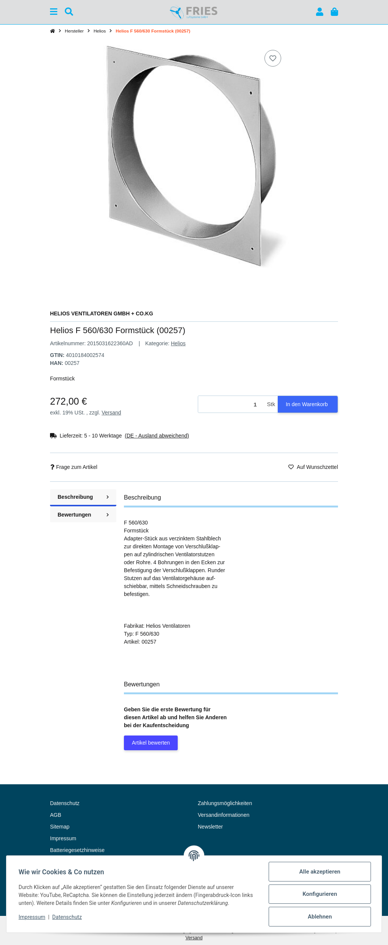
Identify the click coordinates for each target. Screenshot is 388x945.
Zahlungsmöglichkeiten (225, 803)
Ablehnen (320, 916)
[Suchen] (69, 12)
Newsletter (210, 827)
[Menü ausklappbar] (53, 12)
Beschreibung (83, 497)
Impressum (32, 917)
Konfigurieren (319, 894)
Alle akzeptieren (319, 871)
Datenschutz (67, 917)
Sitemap (59, 827)
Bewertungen (83, 515)
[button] (319, 12)
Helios (178, 343)
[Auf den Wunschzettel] (272, 58)
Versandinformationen (223, 815)
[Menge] (231, 404)
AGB (55, 815)
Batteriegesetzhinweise (77, 850)
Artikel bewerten (151, 743)
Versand (111, 413)
